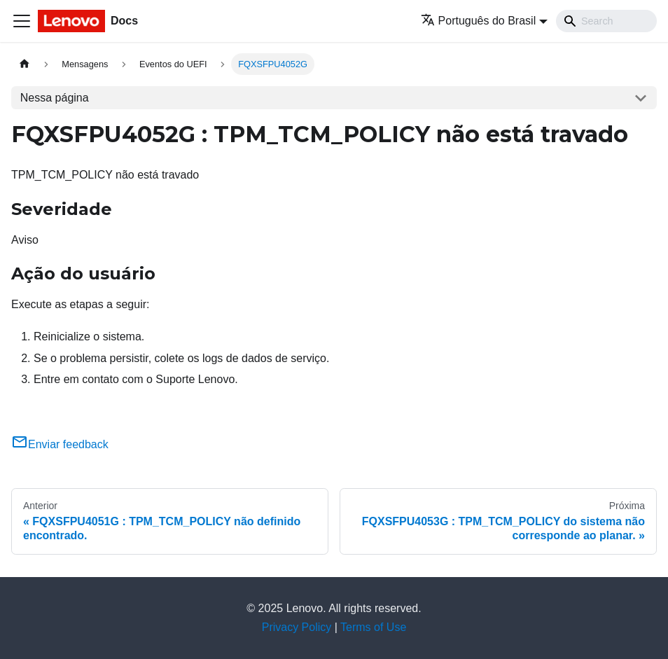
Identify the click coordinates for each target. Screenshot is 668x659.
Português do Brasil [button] (478, 21)
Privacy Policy (297, 627)
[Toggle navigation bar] (21, 21)
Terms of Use (373, 627)
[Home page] (24, 64)
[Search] (606, 21)
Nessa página (54, 98)
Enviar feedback (60, 444)
